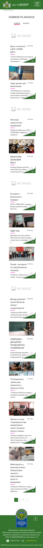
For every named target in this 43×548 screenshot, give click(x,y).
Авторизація (24, 4)
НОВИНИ (17, 23)
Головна (5, 10)
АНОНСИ (26, 23)
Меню (37, 5)
